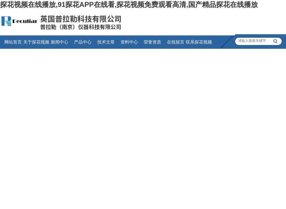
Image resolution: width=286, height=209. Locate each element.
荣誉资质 (152, 41)
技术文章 (106, 41)
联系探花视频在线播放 (199, 44)
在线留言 (175, 41)
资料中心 (129, 41)
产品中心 (82, 41)
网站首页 (13, 41)
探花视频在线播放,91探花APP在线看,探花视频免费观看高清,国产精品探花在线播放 (129, 4)
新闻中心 (59, 41)
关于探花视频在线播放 (36, 44)
